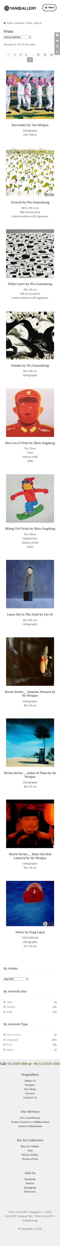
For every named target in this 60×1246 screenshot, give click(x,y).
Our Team (30, 1089)
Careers (30, 1093)
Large (9, 1001)
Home (10, 22)
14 (51, 54)
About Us (30, 1080)
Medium (11, 1006)
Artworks (19, 22)
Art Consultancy (30, 1117)
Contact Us (30, 1097)
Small (9, 1011)
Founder (30, 1084)
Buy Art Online (30, 1146)
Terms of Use (30, 1158)
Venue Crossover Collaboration (30, 1121)
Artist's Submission (30, 1126)
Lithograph (12, 1039)
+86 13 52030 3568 (46, 1064)
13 (45, 54)
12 (38, 54)
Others (10, 1049)
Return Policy (30, 1154)
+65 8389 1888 (17, 1064)
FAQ (30, 1150)
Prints (9, 1044)
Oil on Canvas (14, 1034)
